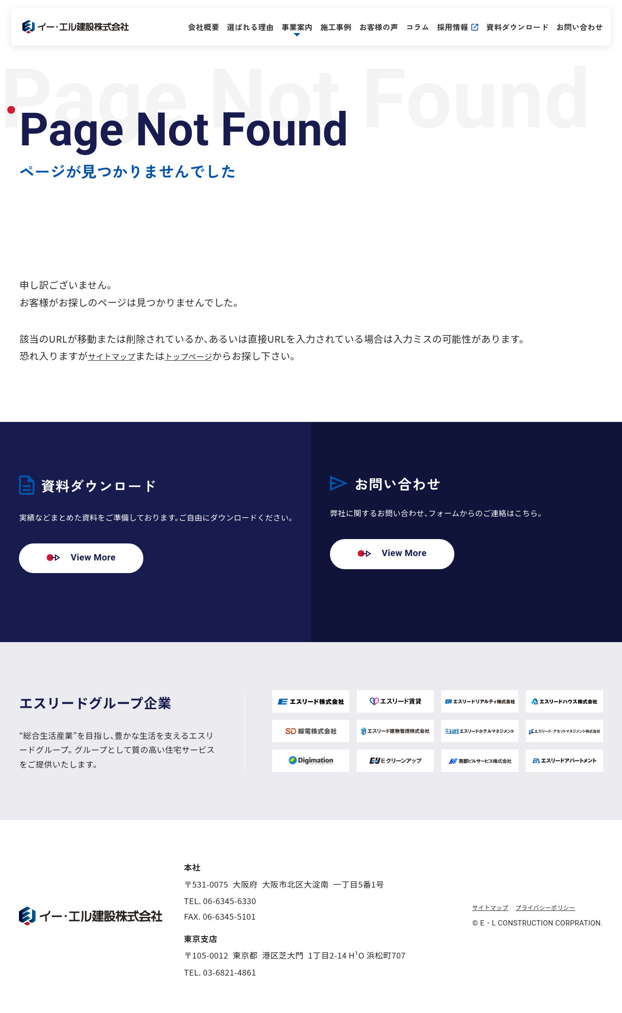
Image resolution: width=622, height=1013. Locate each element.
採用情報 (446, 26)
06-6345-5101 (229, 917)
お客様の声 (372, 26)
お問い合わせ (573, 26)
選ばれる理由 (243, 26)
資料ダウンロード (511, 26)
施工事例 (329, 26)
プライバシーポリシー (560, 908)
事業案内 (290, 26)
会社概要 (196, 26)
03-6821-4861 (229, 972)
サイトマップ (117, 356)
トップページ (205, 356)
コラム (411, 26)
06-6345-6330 (229, 901)
